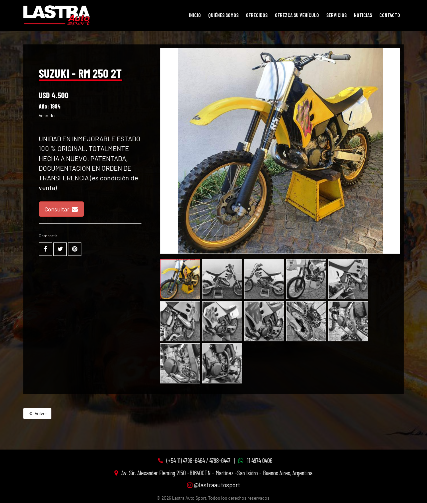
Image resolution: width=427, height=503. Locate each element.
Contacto (389, 15)
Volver (37, 413)
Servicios (336, 15)
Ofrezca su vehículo (297, 15)
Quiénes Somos (223, 15)
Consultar (61, 209)
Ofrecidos (257, 15)
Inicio (195, 15)
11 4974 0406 (260, 460)
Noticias (363, 15)
